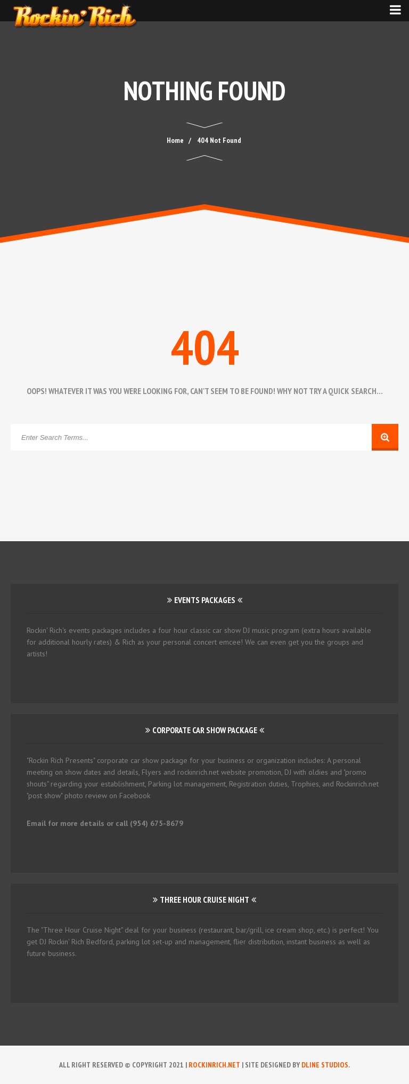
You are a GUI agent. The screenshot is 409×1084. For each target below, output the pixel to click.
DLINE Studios (324, 1065)
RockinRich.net (214, 1065)
